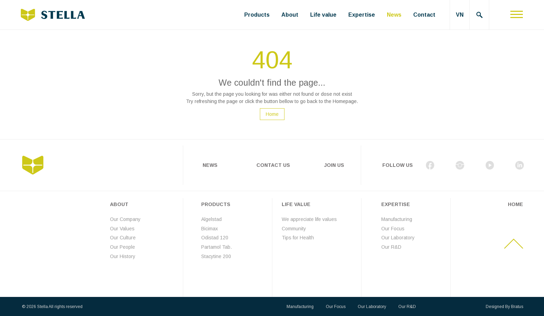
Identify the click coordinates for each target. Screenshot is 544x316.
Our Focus (393, 228)
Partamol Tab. (216, 247)
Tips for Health (298, 237)
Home (272, 114)
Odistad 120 (214, 237)
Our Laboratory (398, 237)
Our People (122, 247)
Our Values (122, 228)
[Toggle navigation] (516, 14)
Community (294, 228)
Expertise (361, 15)
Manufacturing (396, 219)
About (289, 15)
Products (257, 15)
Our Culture (123, 237)
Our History (122, 256)
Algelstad (211, 219)
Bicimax (209, 228)
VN (460, 15)
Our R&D (391, 247)
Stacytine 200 (216, 256)
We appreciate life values (309, 219)
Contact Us (273, 165)
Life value (323, 15)
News (394, 15)
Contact (424, 15)
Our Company (125, 219)
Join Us (334, 165)
